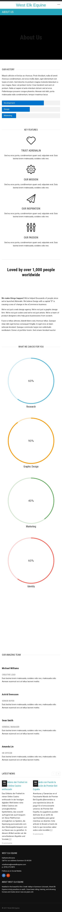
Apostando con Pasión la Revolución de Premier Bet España (45, 786)
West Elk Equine (31, 5)
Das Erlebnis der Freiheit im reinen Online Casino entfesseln (14, 786)
